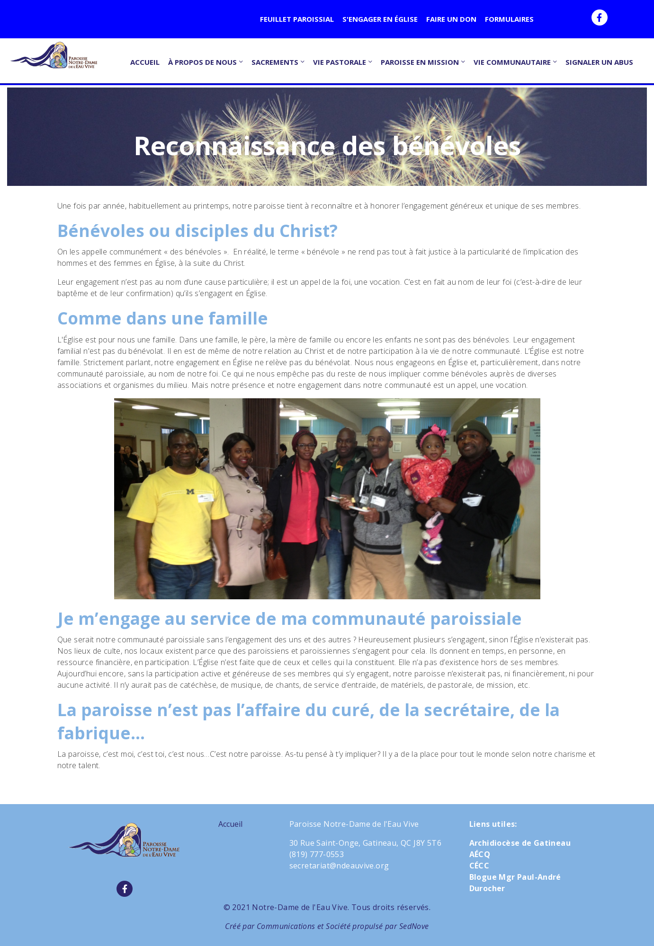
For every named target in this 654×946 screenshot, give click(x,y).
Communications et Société (303, 926)
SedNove (414, 926)
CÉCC (479, 865)
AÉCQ (480, 854)
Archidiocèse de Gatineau (520, 843)
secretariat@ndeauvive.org (339, 865)
